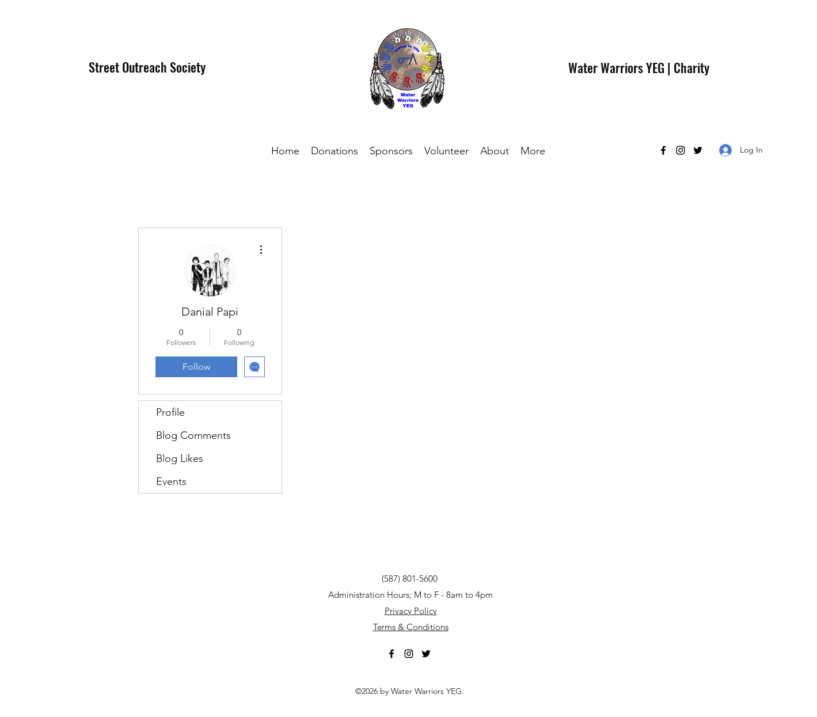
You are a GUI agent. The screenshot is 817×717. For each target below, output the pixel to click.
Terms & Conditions (411, 626)
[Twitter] (698, 150)
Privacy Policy (411, 610)
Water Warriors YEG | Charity (638, 67)
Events (171, 481)
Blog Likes (179, 458)
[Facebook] (663, 150)
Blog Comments (193, 435)
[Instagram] (680, 150)
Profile (170, 412)
